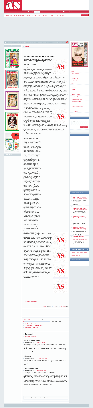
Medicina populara (59, 15)
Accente (73, 71)
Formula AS (10, 42)
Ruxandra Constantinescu (31, 301)
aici (47, 397)
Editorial (74, 89)
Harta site (82, 406)
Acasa (73, 68)
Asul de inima (9, 15)
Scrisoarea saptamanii (77, 106)
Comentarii (64, 306)
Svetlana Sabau (41, 342)
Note (56, 306)
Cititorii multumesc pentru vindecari (78, 86)
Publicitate (55, 12)
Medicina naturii (29, 15)
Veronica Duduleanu (42, 358)
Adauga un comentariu (30, 336)
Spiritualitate (38, 15)
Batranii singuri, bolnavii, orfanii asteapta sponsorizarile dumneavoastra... (79, 254)
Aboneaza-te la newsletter (31, 327)
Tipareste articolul (29, 328)
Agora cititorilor (75, 73)
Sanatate (51, 15)
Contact (71, 12)
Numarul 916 (32, 42)
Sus (87, 406)
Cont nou (75, 130)
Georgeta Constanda (42, 370)
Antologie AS (75, 78)
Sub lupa (74, 113)
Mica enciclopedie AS (77, 99)
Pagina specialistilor (76, 101)
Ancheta (39, 42)
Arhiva (37, 12)
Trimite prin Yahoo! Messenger (32, 323)
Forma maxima (75, 91)
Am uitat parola (84, 130)
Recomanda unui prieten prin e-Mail (34, 325)
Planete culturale (76, 104)
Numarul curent (28, 12)
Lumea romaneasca (19, 15)
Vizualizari (46, 306)
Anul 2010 (23, 42)
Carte (73, 83)
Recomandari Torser (77, 263)
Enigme (45, 15)
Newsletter (63, 12)
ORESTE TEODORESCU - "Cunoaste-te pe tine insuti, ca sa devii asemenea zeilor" (80, 197)
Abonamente (45, 12)
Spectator (74, 108)
